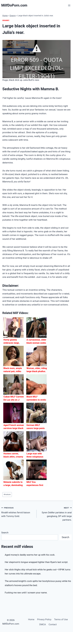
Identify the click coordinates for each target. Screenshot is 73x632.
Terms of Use (61, 619)
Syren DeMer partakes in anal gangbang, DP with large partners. (55, 513)
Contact (53, 624)
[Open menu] (69, 5)
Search (4, 532)
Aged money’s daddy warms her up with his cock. (30, 554)
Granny (13, 15)
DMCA (42, 624)
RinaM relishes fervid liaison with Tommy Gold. (17, 511)
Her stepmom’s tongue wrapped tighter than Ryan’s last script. (36, 562)
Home (5, 15)
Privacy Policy (44, 619)
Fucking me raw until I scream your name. (26, 592)
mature (7, 494)
